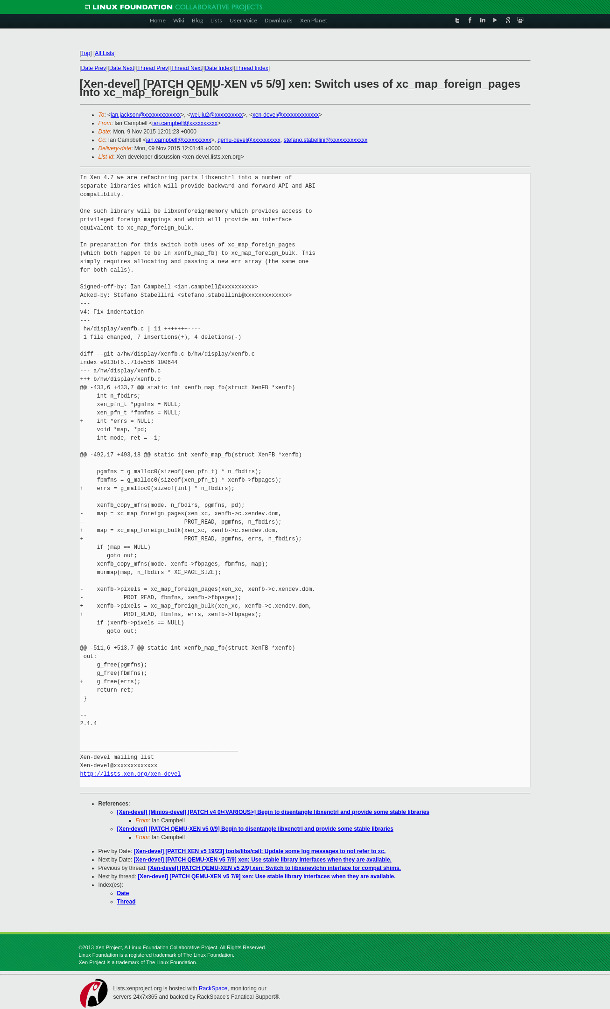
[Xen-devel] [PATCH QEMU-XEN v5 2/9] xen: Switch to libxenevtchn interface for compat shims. (274, 868)
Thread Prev (152, 68)
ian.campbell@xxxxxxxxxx (184, 123)
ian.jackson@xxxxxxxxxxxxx (146, 115)
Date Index (218, 68)
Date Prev (93, 68)
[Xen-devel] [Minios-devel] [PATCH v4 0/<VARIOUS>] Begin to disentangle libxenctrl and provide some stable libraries (273, 812)
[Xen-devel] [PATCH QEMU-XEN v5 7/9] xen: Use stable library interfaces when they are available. (263, 859)
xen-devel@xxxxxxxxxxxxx (285, 115)
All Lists (104, 53)
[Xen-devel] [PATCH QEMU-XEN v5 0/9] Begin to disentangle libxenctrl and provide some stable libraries (255, 829)
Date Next (121, 68)
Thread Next (186, 68)
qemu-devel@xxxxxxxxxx (248, 140)
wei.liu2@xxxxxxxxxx (216, 115)
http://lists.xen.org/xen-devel (130, 774)
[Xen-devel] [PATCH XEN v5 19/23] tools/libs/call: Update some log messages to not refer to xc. (260, 851)
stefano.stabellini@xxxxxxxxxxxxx (326, 140)
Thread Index (251, 68)
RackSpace (213, 988)
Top (85, 53)
